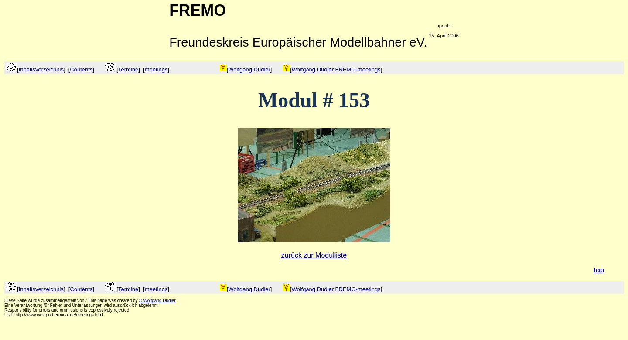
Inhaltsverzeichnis (41, 69)
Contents (81, 69)
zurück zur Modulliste (314, 255)
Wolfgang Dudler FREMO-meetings (335, 69)
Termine (128, 69)
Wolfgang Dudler (249, 69)
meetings (156, 69)
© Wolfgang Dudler (157, 300)
